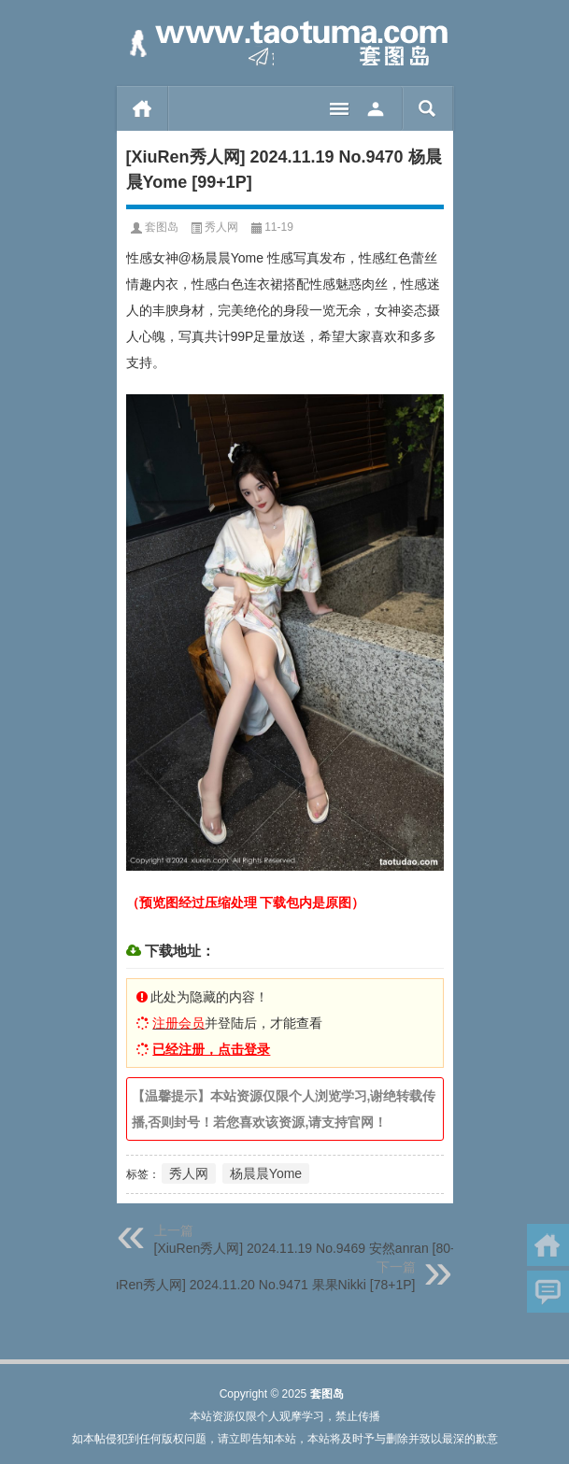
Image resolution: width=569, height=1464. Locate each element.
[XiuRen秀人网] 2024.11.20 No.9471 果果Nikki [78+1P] (255, 1284)
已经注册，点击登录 (211, 1049)
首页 (142, 108)
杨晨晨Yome (266, 1173)
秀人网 (221, 227)
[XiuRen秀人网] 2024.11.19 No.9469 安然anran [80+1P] (316, 1248)
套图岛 (161, 227)
